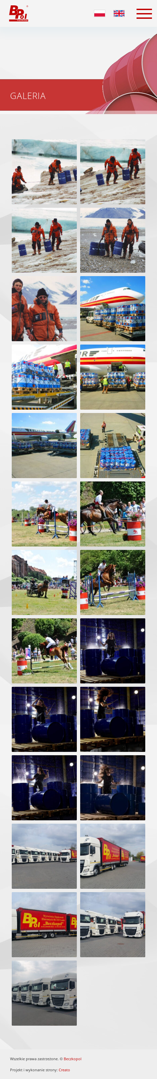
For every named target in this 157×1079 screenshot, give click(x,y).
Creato (64, 1069)
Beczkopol (73, 1058)
